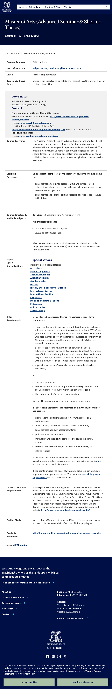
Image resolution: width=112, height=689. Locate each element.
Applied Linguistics (40, 271)
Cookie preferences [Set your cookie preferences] (83, 682)
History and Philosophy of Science (48, 287)
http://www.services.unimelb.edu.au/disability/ (65, 510)
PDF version (21, 544)
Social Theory (37, 310)
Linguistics (36, 297)
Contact (6, 614)
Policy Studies (37, 307)
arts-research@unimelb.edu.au (34, 122)
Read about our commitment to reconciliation (26, 582)
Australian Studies (39, 277)
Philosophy (36, 304)
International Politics (41, 294)
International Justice (41, 290)
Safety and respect (12, 602)
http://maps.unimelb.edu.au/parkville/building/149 (38, 129)
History (34, 284)
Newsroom (7, 608)
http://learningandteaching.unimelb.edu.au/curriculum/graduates (67, 533)
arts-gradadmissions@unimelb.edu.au (38, 135)
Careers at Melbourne (13, 597)
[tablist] (63, 7)
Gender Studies (38, 281)
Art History (36, 267)
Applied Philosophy (40, 274)
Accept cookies (29, 682)
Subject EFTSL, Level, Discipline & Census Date (57, 68)
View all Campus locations (71, 618)
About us (6, 591)
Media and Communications (44, 300)
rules (98, 460)
